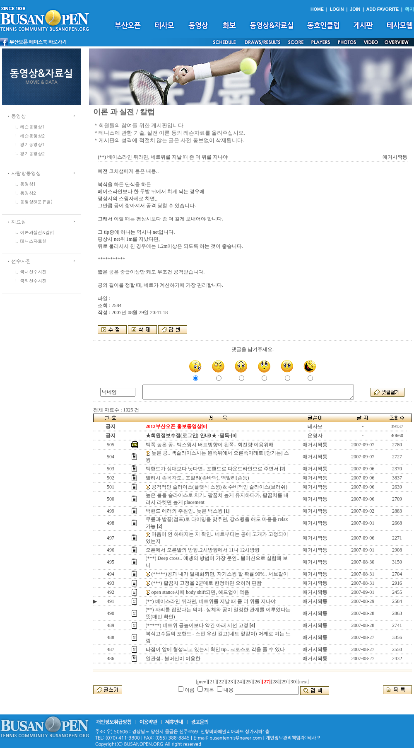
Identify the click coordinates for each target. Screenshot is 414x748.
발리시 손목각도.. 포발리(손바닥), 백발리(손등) (197, 478)
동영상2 (28, 193)
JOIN (355, 9)
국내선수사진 (33, 272)
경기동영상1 (32, 144)
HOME (317, 9)
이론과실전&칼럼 (37, 232)
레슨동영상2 (32, 136)
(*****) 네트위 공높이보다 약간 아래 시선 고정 (197, 625)
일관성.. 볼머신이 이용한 (173, 658)
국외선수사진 (33, 281)
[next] (304, 682)
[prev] (202, 682)
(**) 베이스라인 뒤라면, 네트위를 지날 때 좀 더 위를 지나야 (211, 601)
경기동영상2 (32, 153)
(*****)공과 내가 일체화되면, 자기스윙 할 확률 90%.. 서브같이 (220, 574)
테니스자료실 (33, 241)
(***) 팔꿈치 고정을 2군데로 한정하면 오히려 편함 (207, 583)
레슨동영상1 (32, 126)
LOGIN (337, 9)
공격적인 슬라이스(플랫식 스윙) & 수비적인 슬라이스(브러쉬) (219, 487)
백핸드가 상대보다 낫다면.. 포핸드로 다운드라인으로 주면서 (212, 469)
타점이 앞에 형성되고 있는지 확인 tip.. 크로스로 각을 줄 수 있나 (215, 649)
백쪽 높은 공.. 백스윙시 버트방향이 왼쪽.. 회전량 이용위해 (210, 445)
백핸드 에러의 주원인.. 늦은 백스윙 (184, 511)
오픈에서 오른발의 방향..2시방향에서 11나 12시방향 (203, 550)
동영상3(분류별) (36, 201)
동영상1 (28, 184)
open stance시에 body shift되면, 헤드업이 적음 (201, 592)
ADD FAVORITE (382, 9)
